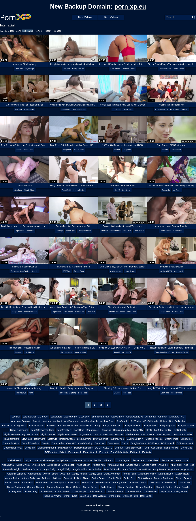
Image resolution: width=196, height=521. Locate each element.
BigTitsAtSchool (30, 434)
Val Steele (177, 190)
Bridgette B (87, 482)
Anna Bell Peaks (112, 469)
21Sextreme (70, 416)
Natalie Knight (182, 352)
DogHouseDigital (153, 447)
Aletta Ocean (138, 460)
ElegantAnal (74, 452)
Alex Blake (152, 460)
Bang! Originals (167, 425)
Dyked (62, 452)
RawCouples (165, 231)
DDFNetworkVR (185, 443)
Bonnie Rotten (12, 482)
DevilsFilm (30, 447)
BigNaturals (180, 430)
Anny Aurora (159, 469)
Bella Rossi (82, 393)
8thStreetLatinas (100, 416)
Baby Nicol (69, 478)
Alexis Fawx (38, 465)
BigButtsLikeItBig (162, 430)
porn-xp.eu (130, 6)
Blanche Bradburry (163, 478)
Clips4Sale (186, 439)
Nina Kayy (174, 109)
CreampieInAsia (11, 443)
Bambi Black (114, 478)
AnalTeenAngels (89, 421)
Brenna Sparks (58, 482)
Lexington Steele (84, 231)
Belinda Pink (177, 312)
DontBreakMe (171, 447)
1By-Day (15, 416)
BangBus (106, 430)
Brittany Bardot (120, 482)
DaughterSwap (138, 443)
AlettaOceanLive (134, 416)
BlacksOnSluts (165, 69)
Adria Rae (77, 460)
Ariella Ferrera (50, 473)
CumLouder (58, 443)
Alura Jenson (83, 465)
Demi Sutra (115, 496)
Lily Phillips (29, 69)
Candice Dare (169, 482)
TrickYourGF (21, 393)
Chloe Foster (46, 491)
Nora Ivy (35, 271)
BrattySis (52, 439)
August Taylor (12, 478)
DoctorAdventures (83, 447)
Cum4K (45, 443)
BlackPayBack (164, 434)
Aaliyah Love (31, 460)
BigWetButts (86, 434)
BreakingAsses (67, 439)
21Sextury (84, 416)
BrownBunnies (100, 439)
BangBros (79, 430)
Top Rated (27, 31)
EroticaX (103, 452)
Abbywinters (117, 416)
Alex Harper (167, 460)
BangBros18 (92, 430)
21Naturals (56, 416)
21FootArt (43, 416)
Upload (97, 505)
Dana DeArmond (53, 496)
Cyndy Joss (127, 109)
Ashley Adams (79, 473)
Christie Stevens (115, 491)
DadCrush (100, 443)
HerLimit (66, 69)
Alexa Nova (8, 465)
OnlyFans (19, 69)
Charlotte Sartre (164, 487)
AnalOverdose (71, 421)
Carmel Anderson (16, 487)
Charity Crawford (144, 487)
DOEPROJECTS (103, 447)
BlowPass (27, 439)
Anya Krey (173, 469)
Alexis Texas (53, 465)
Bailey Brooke (99, 478)
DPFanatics (51, 452)
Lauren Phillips (79, 190)
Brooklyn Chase (138, 482)
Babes (163, 421)
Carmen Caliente (36, 487)
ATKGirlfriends (150, 421)
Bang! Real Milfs (186, 425)
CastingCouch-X (135, 439)
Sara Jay (184, 109)
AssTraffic (136, 421)
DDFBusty (153, 443)
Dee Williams (100, 496)
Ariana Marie (34, 473)
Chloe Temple (79, 491)
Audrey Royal (182, 473)
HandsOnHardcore (117, 312)
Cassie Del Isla (90, 487)
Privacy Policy (98, 511)
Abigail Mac (63, 460)
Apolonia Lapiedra (16, 473)
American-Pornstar (20, 421)
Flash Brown (139, 231)
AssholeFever (107, 421)
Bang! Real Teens (19, 430)
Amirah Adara (149, 465)
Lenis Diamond (30, 312)
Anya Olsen (187, 469)
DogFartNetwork (133, 447)
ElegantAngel (90, 452)
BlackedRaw (132, 434)
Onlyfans (18, 190)
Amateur (162, 416)
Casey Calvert (73, 487)
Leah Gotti (28, 150)
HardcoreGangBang (68, 393)
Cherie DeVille (181, 487)
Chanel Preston (126, 487)
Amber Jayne (133, 465)
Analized (57, 421)
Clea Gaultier (150, 491)
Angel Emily (49, 469)
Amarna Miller (80, 352)
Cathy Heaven (78, 69)
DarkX (117, 190)
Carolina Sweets (55, 487)
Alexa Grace (181, 460)
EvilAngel (59, 231)
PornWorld (66, 190)
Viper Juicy (79, 312)
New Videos (85, 17)
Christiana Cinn (96, 491)
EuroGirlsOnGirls (119, 452)
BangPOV (138, 430)
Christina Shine (133, 491)
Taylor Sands (178, 69)
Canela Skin (185, 482)
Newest (38, 31)
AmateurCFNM (177, 416)
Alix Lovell (178, 271)
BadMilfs (51, 425)
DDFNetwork (167, 443)
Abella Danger (47, 460)
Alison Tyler (70, 231)
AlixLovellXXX (166, 271)
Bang (97, 425)
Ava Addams (43, 478)
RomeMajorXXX (161, 109)
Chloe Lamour (62, 491)
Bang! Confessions (112, 425)
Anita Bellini (95, 469)
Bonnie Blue (79, 150)
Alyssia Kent (99, 465)
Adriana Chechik (92, 460)
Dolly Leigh (146, 496)
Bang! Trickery (64, 430)
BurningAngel (117, 439)
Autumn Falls (28, 478)
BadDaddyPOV (36, 425)
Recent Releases (52, 31)
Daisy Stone (180, 491)
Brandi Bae (27, 482)
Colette (19, 150)
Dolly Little (127, 150)
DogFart (119, 447)
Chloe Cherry (30, 491)
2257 (113, 511)
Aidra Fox (108, 460)
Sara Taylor (68, 312)
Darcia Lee (85, 496)
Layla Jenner (130, 271)
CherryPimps (171, 439)
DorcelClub (186, 447)
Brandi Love (42, 482)
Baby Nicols (83, 478)
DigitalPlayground (47, 447)
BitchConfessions (104, 434)
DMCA (107, 511)
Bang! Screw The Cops (42, 430)
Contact (106, 505)
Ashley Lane (95, 473)
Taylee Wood (79, 271)
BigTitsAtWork (48, 434)
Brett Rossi (73, 482)
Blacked (18, 109)
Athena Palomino (147, 473)
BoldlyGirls (39, 439)
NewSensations (116, 271)
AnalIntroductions (42, 421)
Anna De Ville (130, 469)
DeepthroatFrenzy (13, 447)
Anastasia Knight (11, 469)
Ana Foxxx (176, 465)
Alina (31, 393)
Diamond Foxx (130, 496)
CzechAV (71, 443)
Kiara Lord (131, 312)
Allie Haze (127, 231)
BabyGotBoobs (177, 421)
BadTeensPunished (68, 425)
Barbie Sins (130, 478)
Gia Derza (126, 190)
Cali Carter (154, 482)
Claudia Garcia (79, 109)
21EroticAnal (29, 416)
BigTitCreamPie (12, 434)
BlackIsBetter (148, 434)
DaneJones (113, 443)
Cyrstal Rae (29, 109)
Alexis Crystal (23, 465)
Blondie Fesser (183, 478)
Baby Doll (30, 231)
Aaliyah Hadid (15, 460)
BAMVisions (86, 425)
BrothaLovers (66, 352)
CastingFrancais (154, 439)
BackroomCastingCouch (14, 425)
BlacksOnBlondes (183, 434)
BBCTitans (67, 271)
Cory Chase (166, 491)
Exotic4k (146, 452)
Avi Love (57, 478)
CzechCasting (85, 443)
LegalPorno (66, 109)
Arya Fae (65, 473)
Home (89, 505)
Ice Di (128, 352)
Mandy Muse (29, 190)
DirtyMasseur (65, 447)
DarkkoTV (166, 190)
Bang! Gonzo (150, 425)
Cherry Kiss (15, 491)
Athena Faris (129, 473)
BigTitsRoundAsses (67, 434)
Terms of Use (86, 511)
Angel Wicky (64, 469)
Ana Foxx (163, 465)
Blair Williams (145, 478)
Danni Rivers (70, 496)
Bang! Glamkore (133, 425)
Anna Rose (145, 469)
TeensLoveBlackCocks (20, 271)
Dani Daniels (176, 150)
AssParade (122, 421)
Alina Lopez (68, 465)
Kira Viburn (177, 231)
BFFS (149, 430)
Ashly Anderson (112, 473)
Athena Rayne (165, 473)
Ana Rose (189, 465)
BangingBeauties (122, 430)
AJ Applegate (122, 460)
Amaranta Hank (116, 465)
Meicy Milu (91, 312)
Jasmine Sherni (128, 69)
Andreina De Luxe (32, 469)
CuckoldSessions (30, 443)
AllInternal (150, 416)
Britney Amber (103, 482)
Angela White (176, 393)
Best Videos (111, 17)
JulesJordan (115, 69)
